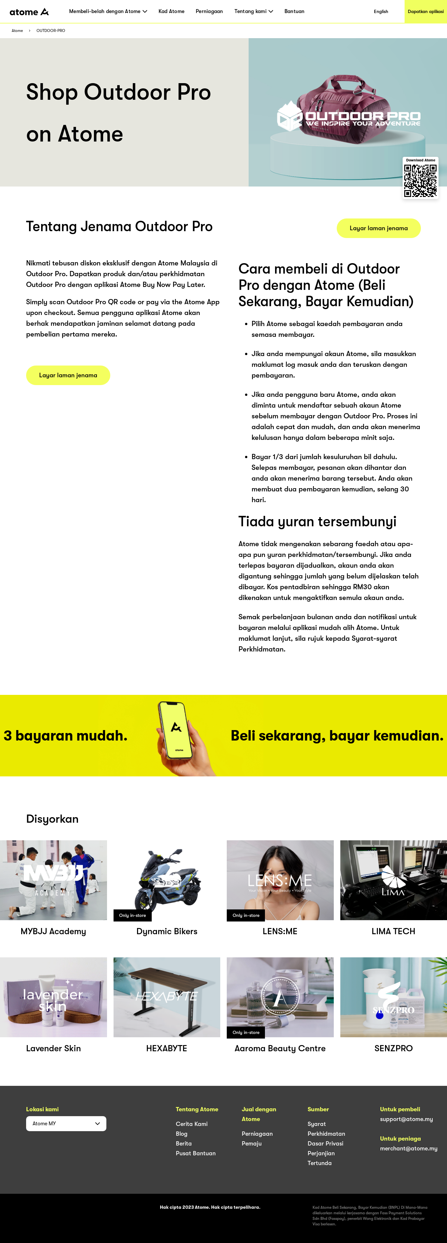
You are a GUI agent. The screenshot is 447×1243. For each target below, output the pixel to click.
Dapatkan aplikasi (426, 11)
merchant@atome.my (409, 1148)
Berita (184, 1143)
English (381, 11)
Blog (182, 1134)
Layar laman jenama (68, 375)
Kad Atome (171, 11)
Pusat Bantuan (196, 1153)
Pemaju (252, 1143)
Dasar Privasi (325, 1143)
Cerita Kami (192, 1124)
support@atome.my (406, 1119)
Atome (17, 31)
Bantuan (295, 11)
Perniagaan (209, 11)
